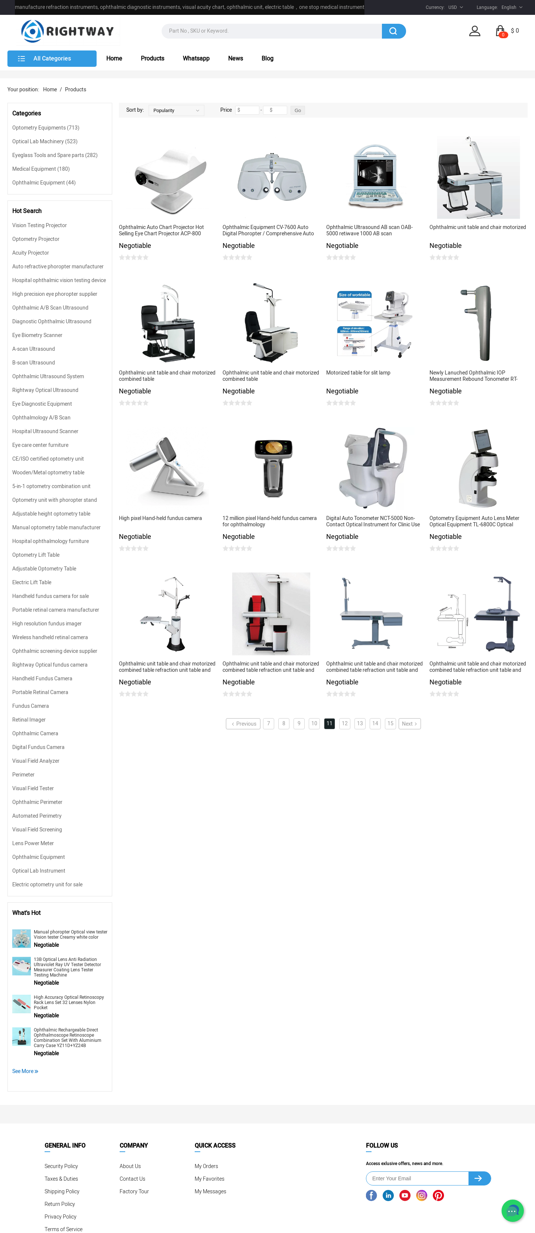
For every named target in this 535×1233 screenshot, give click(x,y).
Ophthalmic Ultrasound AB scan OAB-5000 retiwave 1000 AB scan (369, 230)
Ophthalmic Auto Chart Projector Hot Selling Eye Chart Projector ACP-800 (161, 230)
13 (360, 723)
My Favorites (209, 1179)
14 (375, 723)
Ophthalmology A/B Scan (41, 418)
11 (330, 723)
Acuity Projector (30, 253)
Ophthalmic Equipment (44, 183)
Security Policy (61, 1166)
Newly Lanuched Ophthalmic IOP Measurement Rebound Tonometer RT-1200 (473, 376)
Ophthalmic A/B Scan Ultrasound (50, 308)
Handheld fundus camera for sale (50, 596)
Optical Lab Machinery (45, 141)
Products (152, 59)
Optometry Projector (35, 239)
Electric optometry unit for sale (47, 885)
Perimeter (23, 775)
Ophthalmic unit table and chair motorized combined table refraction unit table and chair (167, 667)
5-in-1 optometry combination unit (51, 486)
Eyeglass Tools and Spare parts (55, 155)
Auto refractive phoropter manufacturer (58, 267)
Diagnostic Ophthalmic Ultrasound (51, 322)
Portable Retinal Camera (40, 692)
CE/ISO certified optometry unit (48, 459)
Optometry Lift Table (35, 555)
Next (410, 724)
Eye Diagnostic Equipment (42, 404)
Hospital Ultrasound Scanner (45, 431)
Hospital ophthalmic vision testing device (59, 280)
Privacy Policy (61, 1217)
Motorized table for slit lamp (358, 373)
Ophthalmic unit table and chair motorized (477, 227)
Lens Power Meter (33, 843)
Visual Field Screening (37, 830)
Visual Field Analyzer (35, 761)
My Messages (210, 1192)
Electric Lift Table (31, 582)
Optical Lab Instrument (38, 871)
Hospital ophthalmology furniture (50, 541)
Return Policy (60, 1204)
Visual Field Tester (33, 788)
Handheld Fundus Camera (42, 679)
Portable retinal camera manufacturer (55, 610)
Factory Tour (134, 1192)
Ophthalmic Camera (35, 733)
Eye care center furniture (40, 445)
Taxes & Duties (61, 1179)
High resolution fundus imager (47, 624)
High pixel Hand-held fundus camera (160, 518)
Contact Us (132, 1179)
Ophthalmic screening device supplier (54, 651)
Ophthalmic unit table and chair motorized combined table (167, 376)
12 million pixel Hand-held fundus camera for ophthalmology (270, 521)
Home (114, 59)
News (235, 59)
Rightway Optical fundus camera (50, 665)
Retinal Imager (29, 720)
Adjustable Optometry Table (44, 569)
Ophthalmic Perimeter (37, 802)
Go (298, 110)
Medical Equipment (41, 169)
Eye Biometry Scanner (37, 335)
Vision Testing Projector (39, 225)
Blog (267, 59)
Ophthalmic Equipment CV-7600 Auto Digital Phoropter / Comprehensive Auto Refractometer (268, 230)
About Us (130, 1166)
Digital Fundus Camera (38, 747)
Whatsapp (196, 59)
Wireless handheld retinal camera (50, 637)
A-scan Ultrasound (33, 349)
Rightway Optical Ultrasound (45, 390)
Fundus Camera (30, 706)
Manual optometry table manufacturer (56, 528)
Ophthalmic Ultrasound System (48, 376)
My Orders (206, 1166)
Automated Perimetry (37, 816)
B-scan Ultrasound (33, 363)
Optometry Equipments (46, 128)
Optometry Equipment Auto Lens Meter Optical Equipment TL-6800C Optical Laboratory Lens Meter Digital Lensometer (477, 521)
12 (345, 723)
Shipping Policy (62, 1192)
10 (314, 723)
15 (390, 723)
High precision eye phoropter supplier (54, 294)
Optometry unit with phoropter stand (54, 500)
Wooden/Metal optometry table (48, 473)
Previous (243, 724)
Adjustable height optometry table (51, 514)
